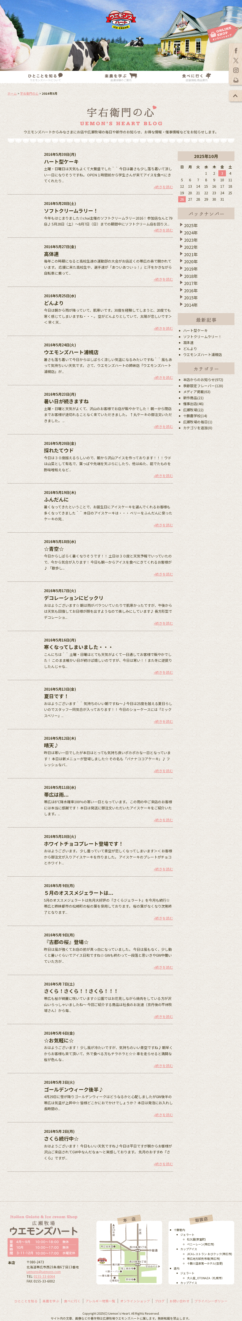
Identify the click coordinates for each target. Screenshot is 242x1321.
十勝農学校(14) (195, 415)
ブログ (160, 1301)
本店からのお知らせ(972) (203, 379)
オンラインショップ (135, 1301)
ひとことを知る (26, 1301)
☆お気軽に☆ (59, 1040)
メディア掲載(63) (197, 391)
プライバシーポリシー (211, 1301)
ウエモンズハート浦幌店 (71, 352)
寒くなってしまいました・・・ (78, 646)
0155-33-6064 (44, 1276)
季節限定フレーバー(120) (203, 385)
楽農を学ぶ (51, 1301)
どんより (54, 302)
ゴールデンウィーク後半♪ (74, 1089)
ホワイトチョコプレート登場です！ (83, 843)
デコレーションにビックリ (74, 597)
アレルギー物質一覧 (100, 1301)
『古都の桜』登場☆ (66, 941)
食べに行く (72, 1301)
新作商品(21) (193, 397)
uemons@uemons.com (43, 1271)
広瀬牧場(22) (193, 409)
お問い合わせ (180, 1301)
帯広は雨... (56, 794)
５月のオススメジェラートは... (78, 892)
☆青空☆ (54, 548)
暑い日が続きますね (66, 401)
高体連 (51, 253)
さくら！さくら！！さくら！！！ (81, 990)
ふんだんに (56, 499)
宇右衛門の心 (29, 93)
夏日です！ (56, 696)
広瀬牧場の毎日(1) (197, 421)
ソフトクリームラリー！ (71, 210)
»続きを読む (163, 186)
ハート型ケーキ (61, 161)
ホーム (12, 93)
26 (182, 199)
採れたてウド (59, 450)
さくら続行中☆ (61, 1138)
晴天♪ (51, 745)
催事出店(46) (193, 403)
